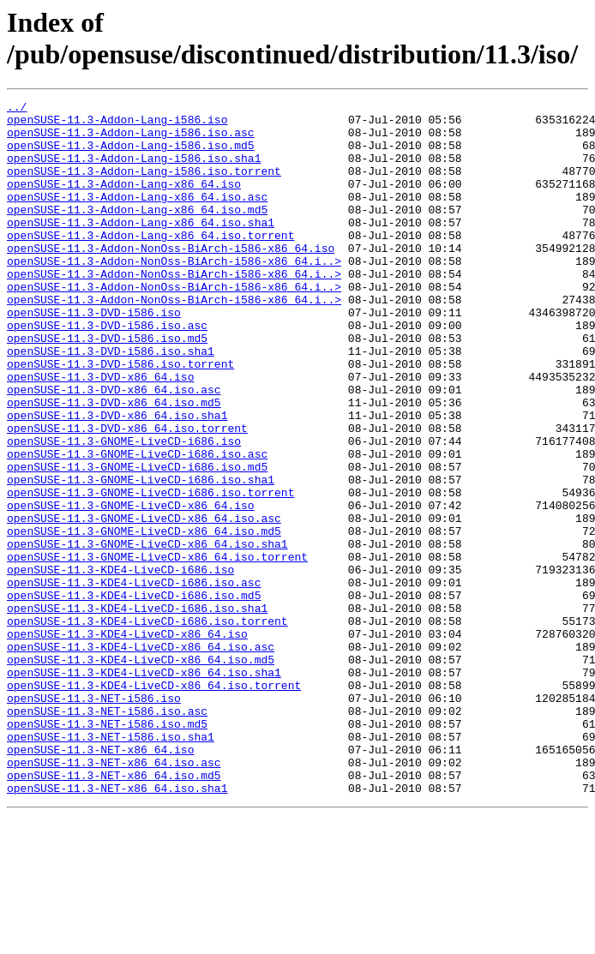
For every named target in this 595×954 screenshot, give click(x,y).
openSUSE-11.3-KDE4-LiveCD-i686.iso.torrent (147, 726)
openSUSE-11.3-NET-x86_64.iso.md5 (114, 911)
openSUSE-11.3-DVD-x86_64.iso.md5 (114, 463)
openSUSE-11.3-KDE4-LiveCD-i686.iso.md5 (134, 695)
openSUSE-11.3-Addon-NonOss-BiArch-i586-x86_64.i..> (174, 294)
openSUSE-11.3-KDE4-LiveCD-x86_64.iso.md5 (140, 772)
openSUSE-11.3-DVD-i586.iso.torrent (120, 417)
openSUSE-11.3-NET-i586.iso (94, 818)
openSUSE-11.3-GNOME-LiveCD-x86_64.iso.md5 (144, 618)
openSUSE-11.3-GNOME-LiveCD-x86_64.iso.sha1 (147, 633)
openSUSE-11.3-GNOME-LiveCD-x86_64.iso (131, 587)
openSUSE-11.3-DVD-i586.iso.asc (107, 371)
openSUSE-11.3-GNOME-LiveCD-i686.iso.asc (137, 525)
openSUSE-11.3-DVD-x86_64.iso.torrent (127, 494)
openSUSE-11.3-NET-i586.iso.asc (107, 834)
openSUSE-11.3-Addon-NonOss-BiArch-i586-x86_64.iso (170, 278)
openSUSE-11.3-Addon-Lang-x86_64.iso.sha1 (140, 247)
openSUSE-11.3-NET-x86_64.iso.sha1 (117, 926)
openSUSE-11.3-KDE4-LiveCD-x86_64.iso (127, 741)
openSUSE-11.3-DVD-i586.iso (94, 355)
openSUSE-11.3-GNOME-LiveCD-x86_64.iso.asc (144, 602)
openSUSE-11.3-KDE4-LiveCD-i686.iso (120, 664)
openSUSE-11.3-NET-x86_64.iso (100, 880)
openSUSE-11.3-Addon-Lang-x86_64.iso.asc (137, 217)
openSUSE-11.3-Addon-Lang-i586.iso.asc (131, 139)
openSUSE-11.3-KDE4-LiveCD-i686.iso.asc (134, 679)
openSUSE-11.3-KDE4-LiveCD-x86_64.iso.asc (140, 757)
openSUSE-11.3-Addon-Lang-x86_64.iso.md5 (137, 232)
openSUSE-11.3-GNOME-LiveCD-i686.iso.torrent (150, 571)
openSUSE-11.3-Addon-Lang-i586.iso (117, 124)
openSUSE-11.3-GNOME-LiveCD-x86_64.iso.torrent (157, 649)
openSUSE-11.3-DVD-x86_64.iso (100, 433)
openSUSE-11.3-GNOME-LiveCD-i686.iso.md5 (137, 541)
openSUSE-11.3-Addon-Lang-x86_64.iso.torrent (150, 263)
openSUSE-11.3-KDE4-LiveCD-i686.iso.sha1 (137, 710)
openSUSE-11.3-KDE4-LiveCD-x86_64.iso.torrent (154, 803)
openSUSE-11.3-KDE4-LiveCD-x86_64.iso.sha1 (144, 787)
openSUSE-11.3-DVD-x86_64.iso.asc (114, 448)
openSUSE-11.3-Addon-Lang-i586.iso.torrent (144, 186)
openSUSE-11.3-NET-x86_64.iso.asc (114, 895)
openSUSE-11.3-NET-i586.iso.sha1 (110, 865)
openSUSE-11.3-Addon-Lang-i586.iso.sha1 (134, 170)
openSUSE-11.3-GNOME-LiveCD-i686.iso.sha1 (140, 556)
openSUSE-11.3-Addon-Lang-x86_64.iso (124, 201)
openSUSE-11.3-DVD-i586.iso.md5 (107, 386)
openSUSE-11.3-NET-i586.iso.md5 (107, 849)
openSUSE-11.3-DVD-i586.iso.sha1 (110, 402)
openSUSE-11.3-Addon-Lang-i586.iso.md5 (131, 155)
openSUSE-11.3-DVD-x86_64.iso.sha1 (117, 479)
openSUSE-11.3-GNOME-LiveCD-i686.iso (124, 510)
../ (17, 109)
